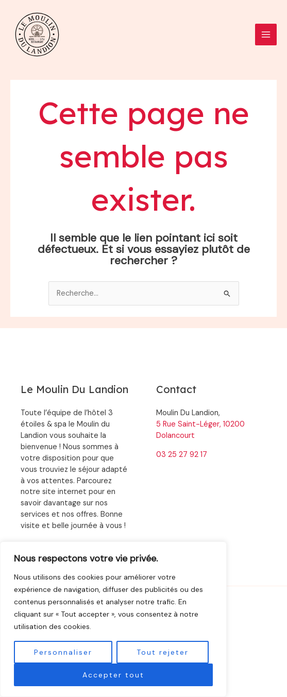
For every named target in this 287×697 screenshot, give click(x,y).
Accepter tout (113, 674)
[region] (113, 619)
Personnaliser (63, 652)
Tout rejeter (163, 652)
